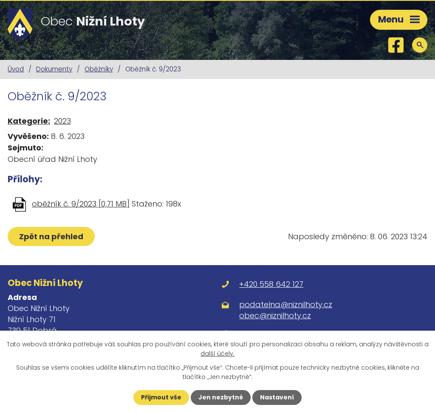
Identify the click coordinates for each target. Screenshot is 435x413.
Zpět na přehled (51, 236)
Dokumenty (54, 69)
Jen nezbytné (220, 397)
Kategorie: (29, 121)
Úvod (16, 69)
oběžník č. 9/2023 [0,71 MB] (81, 203)
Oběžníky (99, 69)
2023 (62, 121)
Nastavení (277, 397)
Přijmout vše (161, 397)
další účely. (217, 353)
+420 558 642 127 (271, 284)
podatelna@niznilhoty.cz (285, 304)
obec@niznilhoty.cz (275, 315)
